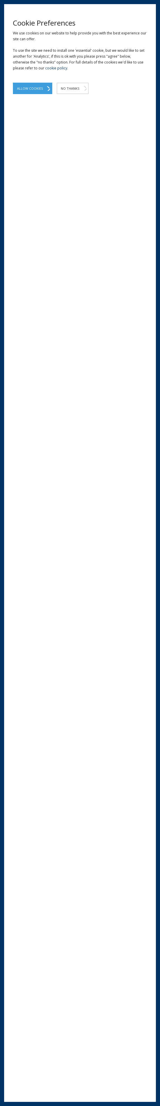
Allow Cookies (30, 88)
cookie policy (56, 68)
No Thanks (70, 88)
